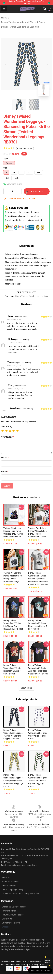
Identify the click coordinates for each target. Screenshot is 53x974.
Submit (7, 486)
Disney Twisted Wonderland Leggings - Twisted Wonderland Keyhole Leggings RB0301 (38, 780)
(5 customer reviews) (25, 148)
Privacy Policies (9, 885)
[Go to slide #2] (34, 104)
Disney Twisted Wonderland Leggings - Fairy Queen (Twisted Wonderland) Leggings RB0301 (13, 780)
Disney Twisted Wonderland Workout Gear (22, 22)
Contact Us (7, 919)
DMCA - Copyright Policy (12, 889)
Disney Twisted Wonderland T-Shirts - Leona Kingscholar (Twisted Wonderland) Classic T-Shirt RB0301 (38, 578)
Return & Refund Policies (12, 915)
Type (5, 158)
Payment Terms (9, 911)
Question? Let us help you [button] (40, 971)
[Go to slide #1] (19, 104)
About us (6, 877)
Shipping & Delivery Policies (14, 907)
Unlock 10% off (47, 962)
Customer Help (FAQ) (11, 923)
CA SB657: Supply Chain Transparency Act (20, 893)
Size (5, 168)
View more (26, 688)
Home (4, 17)
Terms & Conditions (10, 881)
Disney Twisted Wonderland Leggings (20, 26)
